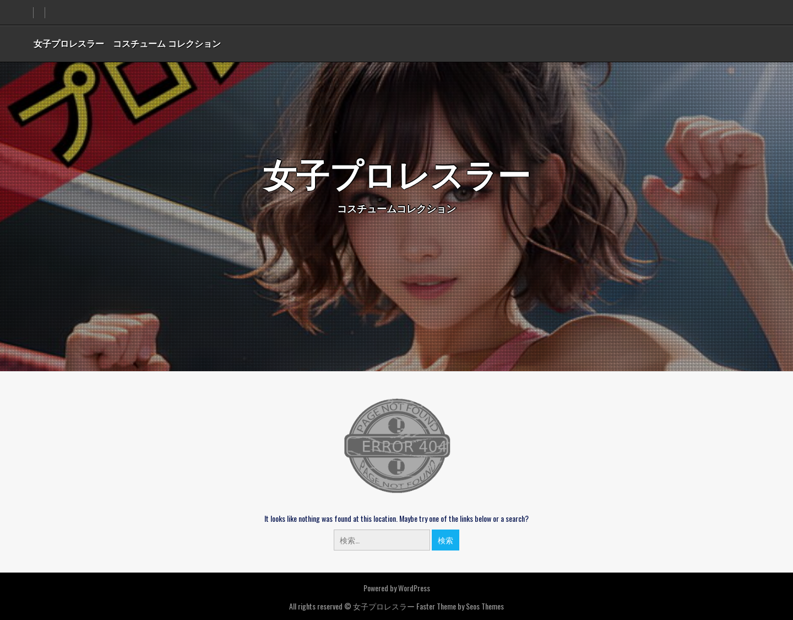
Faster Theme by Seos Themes (460, 606)
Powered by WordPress (396, 588)
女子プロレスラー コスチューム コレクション (127, 43)
